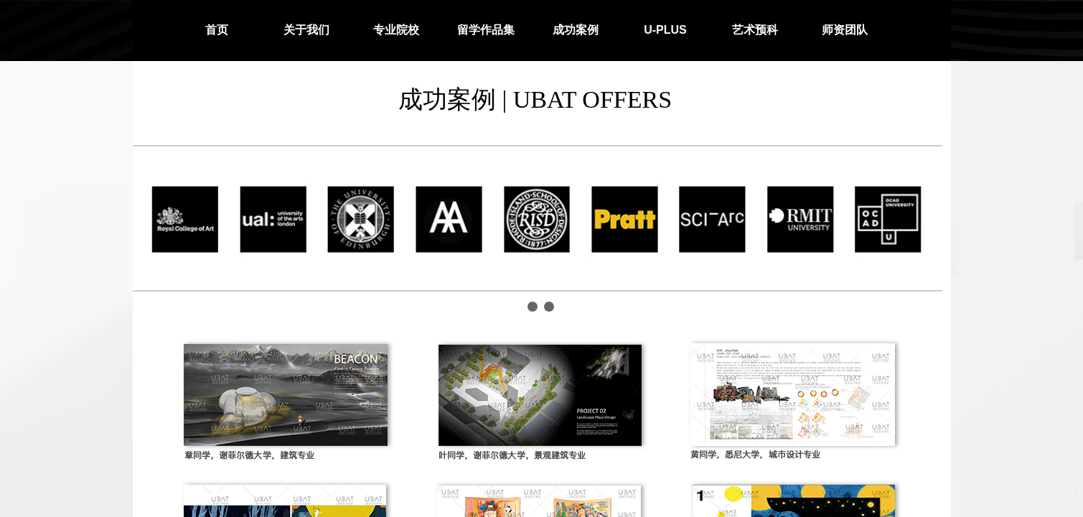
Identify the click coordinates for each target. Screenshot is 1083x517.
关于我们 (306, 30)
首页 (216, 30)
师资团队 (845, 30)
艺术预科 (755, 30)
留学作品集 (486, 30)
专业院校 (396, 30)
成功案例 (576, 30)
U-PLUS (665, 30)
